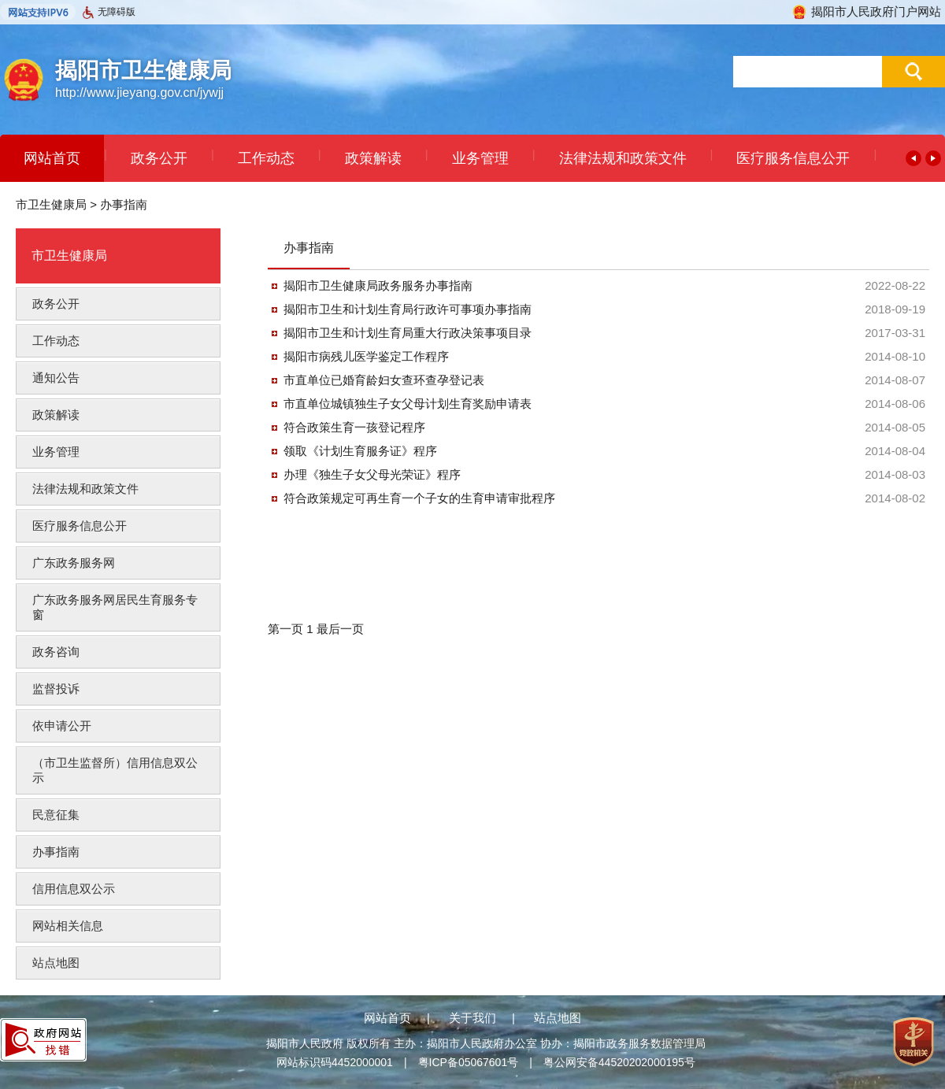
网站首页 (52, 158)
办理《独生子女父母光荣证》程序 (372, 474)
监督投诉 (56, 688)
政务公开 (159, 158)
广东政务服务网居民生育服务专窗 (115, 607)
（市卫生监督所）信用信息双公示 (115, 770)
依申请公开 (61, 725)
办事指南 (123, 204)
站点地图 (56, 962)
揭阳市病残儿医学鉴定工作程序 (366, 356)
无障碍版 (109, 12)
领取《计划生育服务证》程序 (360, 450)
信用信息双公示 (73, 888)
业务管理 (480, 158)
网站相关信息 (67, 925)
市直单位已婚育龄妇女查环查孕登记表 (384, 380)
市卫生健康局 (51, 204)
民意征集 (56, 814)
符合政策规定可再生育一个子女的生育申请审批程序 (419, 498)
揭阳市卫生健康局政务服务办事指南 (378, 285)
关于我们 (472, 1017)
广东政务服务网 (73, 562)
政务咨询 (56, 651)
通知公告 (56, 377)
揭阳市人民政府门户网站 (866, 11)
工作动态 (266, 158)
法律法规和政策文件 (623, 158)
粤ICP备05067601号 (468, 1062)
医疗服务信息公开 (793, 158)
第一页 (287, 628)
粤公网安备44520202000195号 (619, 1062)
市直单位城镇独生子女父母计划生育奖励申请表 (408, 403)
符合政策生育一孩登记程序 (354, 427)
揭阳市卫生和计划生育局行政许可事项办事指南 (408, 309)
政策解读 (373, 158)
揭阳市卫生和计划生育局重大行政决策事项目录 (408, 332)
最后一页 (340, 628)
